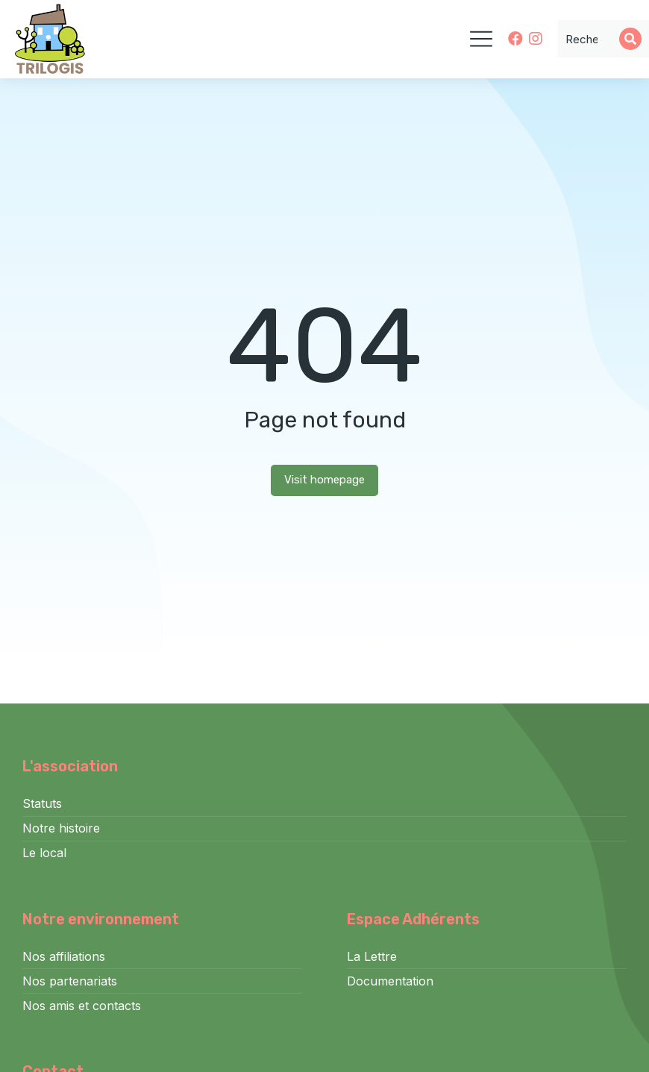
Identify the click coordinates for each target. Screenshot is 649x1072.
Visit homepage (324, 479)
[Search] (630, 39)
